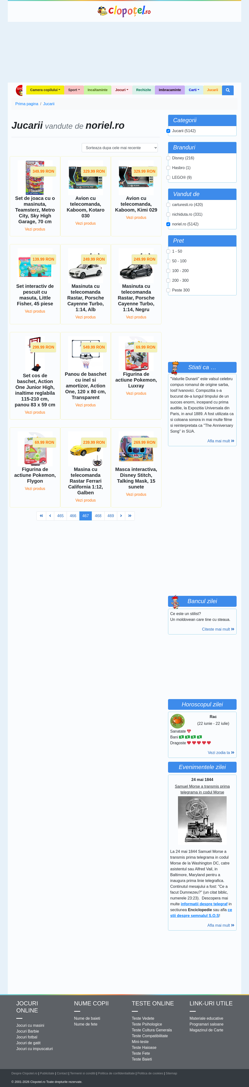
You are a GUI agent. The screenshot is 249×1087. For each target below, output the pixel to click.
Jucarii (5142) (184, 131)
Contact (62, 1072)
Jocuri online (27, 1006)
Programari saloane (207, 1023)
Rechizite (143, 90)
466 (73, 456)
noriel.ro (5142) (185, 224)
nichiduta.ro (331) (187, 214)
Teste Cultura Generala (152, 1029)
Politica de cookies (150, 1072)
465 (60, 456)
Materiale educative (206, 1017)
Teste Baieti (142, 1058)
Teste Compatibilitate (150, 1035)
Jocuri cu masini (30, 1024)
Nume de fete (86, 1023)
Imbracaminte (170, 90)
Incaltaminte (98, 90)
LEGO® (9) (182, 177)
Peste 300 (181, 290)
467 (85, 456)
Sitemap (171, 1072)
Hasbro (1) (181, 168)
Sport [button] (72, 90)
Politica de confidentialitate (116, 1072)
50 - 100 (179, 261)
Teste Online (153, 1002)
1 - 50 (177, 251)
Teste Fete (141, 1052)
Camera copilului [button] (44, 90)
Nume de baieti (87, 1017)
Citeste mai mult (218, 629)
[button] (228, 90)
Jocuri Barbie (27, 1030)
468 (98, 456)
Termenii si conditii (83, 1072)
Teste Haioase (144, 1046)
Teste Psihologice (147, 1023)
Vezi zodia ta (221, 752)
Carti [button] (192, 90)
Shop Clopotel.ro (18, 90)
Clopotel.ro (124, 11)
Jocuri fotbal (26, 1036)
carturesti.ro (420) (187, 205)
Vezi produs (35, 229)
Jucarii (212, 90)
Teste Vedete (143, 1017)
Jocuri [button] (120, 90)
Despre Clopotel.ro (24, 1072)
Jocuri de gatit (28, 1042)
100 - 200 (180, 271)
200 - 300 (180, 280)
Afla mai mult (220, 441)
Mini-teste (140, 1041)
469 (110, 456)
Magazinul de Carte (206, 1029)
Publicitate (47, 1072)
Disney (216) (183, 158)
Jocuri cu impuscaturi (34, 1048)
